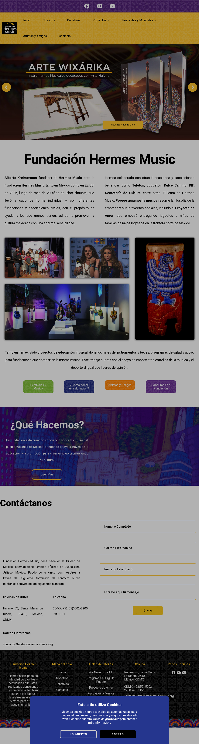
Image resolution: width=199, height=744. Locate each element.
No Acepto (78, 734)
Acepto (118, 734)
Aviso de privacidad (106, 719)
